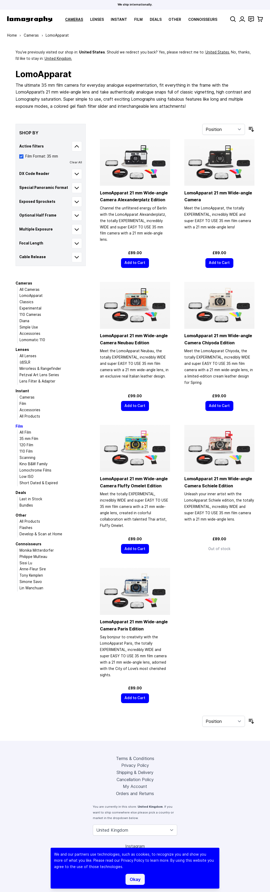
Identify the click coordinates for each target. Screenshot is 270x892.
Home (12, 35)
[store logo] (29, 19)
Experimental (30, 308)
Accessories (30, 333)
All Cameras (30, 289)
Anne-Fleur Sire (33, 569)
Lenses (97, 19)
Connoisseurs (202, 19)
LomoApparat (31, 295)
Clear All (76, 162)
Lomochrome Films (35, 470)
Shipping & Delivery (135, 772)
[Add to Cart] (135, 263)
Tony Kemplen (31, 575)
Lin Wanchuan (31, 588)
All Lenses (28, 356)
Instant (119, 19)
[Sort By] (223, 129)
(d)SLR (25, 362)
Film (138, 19)
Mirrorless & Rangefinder (40, 368)
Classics (26, 302)
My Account (135, 786)
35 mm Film (29, 439)
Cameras (74, 19)
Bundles (26, 505)
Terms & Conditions (135, 758)
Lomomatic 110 (32, 340)
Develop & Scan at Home (41, 534)
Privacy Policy (135, 765)
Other (174, 19)
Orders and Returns (135, 793)
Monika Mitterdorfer (37, 550)
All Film (25, 432)
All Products (30, 416)
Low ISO (26, 476)
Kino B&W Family (33, 464)
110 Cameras (30, 314)
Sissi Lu (26, 563)
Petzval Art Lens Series (39, 375)
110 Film (26, 451)
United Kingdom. (58, 58)
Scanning (27, 457)
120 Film (26, 445)
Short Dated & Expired (39, 483)
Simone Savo (31, 582)
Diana (24, 321)
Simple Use (29, 327)
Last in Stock (31, 499)
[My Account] (242, 19)
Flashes (26, 528)
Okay (135, 879)
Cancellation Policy (135, 779)
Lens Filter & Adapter (37, 381)
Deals (156, 19)
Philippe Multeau (33, 557)
